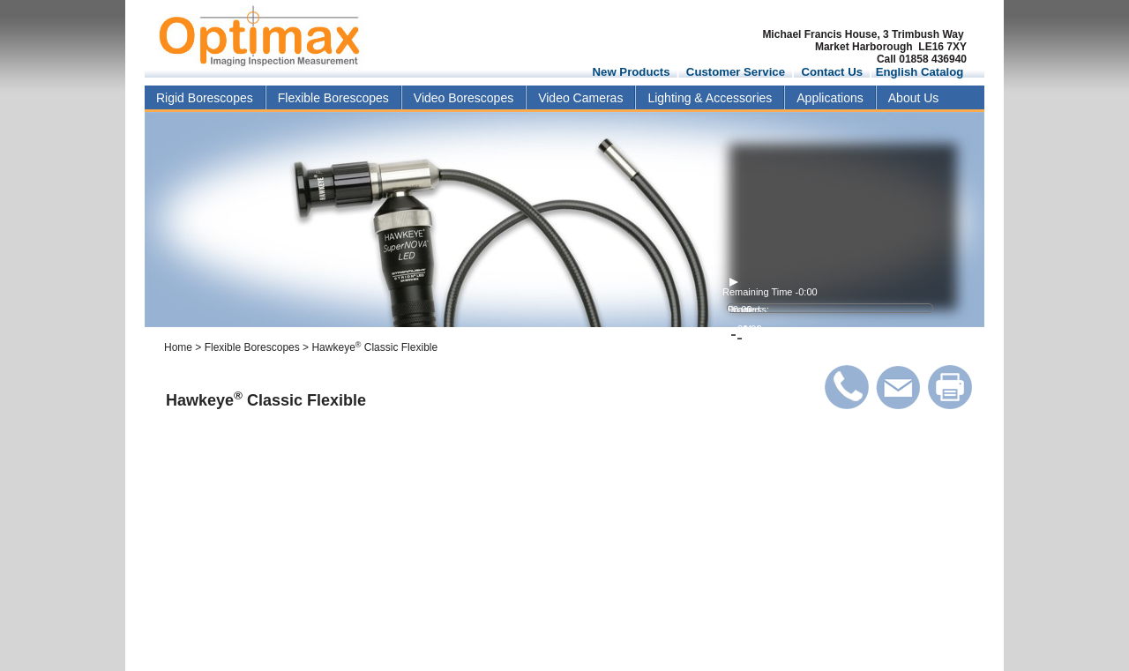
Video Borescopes (463, 98)
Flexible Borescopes (333, 98)
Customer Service (735, 71)
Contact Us (832, 71)
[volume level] (828, 318)
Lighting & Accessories (709, 98)
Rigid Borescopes (204, 98)
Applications (830, 98)
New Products (631, 71)
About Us (913, 98)
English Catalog (920, 71)
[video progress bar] (830, 308)
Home (178, 347)
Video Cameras (580, 98)
